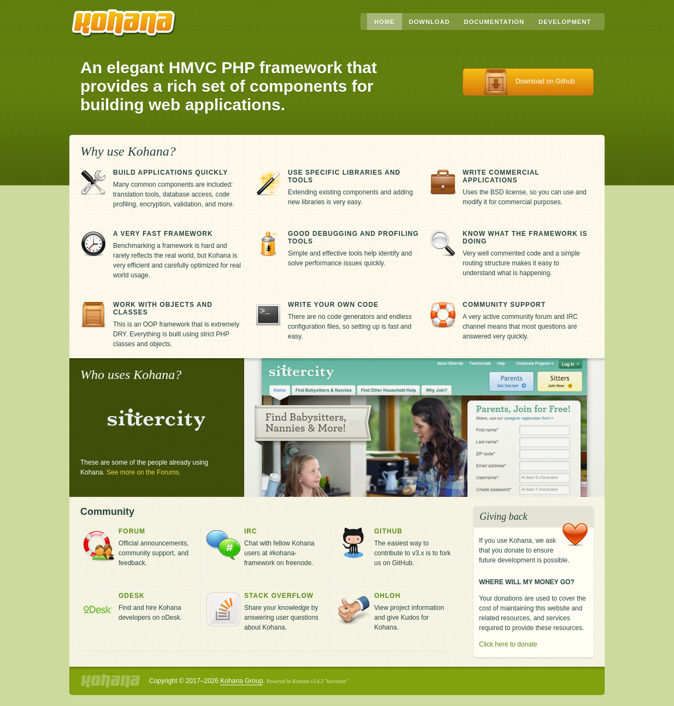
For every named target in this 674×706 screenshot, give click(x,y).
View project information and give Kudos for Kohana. (413, 611)
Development (565, 22)
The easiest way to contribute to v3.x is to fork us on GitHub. (413, 547)
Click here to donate (508, 644)
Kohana (124, 23)
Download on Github (545, 81)
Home (384, 22)
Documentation (494, 22)
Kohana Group (241, 681)
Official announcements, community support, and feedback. (157, 547)
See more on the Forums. (144, 472)
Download (429, 22)
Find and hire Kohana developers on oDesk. (157, 606)
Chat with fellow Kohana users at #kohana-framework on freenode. (285, 547)
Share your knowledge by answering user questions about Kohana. (285, 611)
